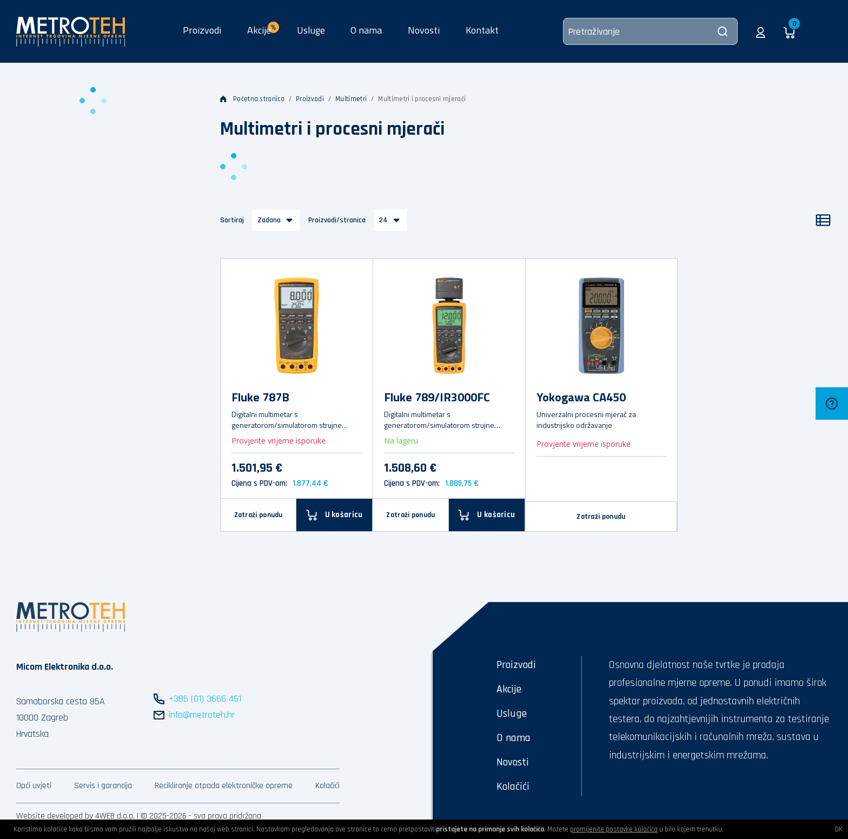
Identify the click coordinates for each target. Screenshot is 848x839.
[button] (760, 31)
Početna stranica (252, 99)
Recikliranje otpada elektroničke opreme (224, 785)
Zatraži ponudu (258, 515)
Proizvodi (202, 30)
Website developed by (54, 816)
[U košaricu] (334, 514)
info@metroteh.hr (202, 715)
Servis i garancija (103, 785)
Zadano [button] (269, 220)
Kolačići (327, 785)
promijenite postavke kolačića (614, 829)
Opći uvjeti (33, 785)
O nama (366, 30)
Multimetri (351, 99)
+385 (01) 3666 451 (205, 698)
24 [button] (383, 220)
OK (838, 829)
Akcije (508, 689)
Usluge (311, 30)
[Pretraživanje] (650, 31)
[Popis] (823, 220)
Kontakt (482, 30)
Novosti (424, 30)
